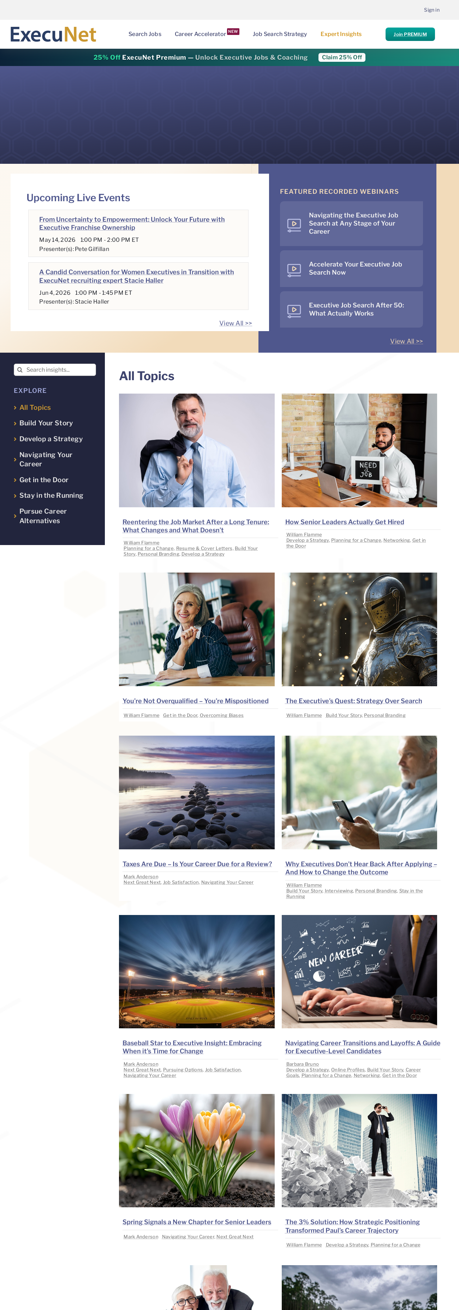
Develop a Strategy (203, 554)
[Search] (20, 370)
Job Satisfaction (181, 882)
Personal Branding (158, 554)
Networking (396, 540)
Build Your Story (344, 715)
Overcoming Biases (222, 715)
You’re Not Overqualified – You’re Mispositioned (196, 701)
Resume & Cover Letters (204, 548)
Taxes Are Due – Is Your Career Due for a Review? (197, 864)
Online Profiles (348, 1069)
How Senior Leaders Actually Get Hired (344, 522)
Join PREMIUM (410, 34)
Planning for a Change (149, 548)
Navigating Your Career (227, 882)
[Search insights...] (55, 370)
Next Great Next (142, 882)
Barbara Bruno (302, 1064)
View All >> (235, 323)
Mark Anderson (141, 876)
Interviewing (339, 890)
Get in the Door (180, 715)
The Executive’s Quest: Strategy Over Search (353, 701)
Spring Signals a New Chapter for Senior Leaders (197, 1222)
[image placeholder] (196, 396)
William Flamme (142, 542)
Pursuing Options (183, 1069)
